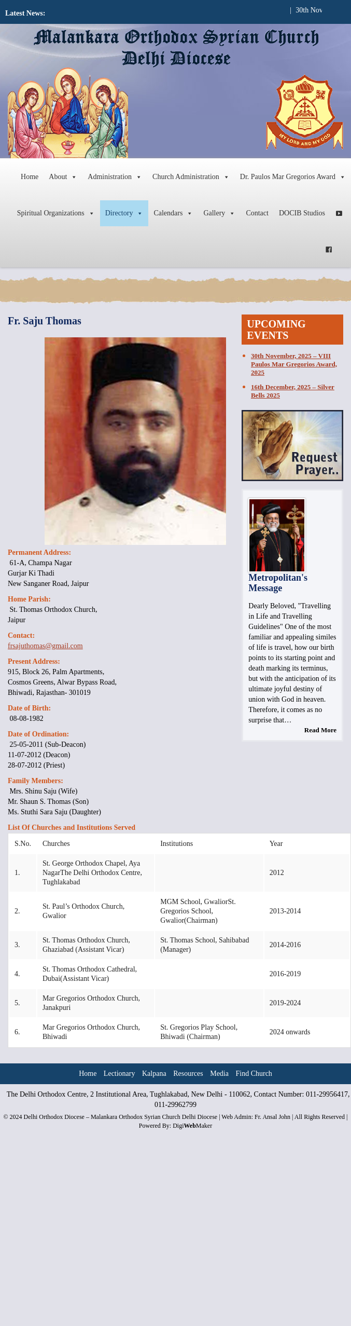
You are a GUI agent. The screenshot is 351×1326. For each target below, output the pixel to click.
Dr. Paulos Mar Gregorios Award (293, 177)
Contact (257, 213)
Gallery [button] (219, 213)
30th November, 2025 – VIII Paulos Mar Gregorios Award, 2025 (294, 364)
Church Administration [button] (191, 177)
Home (29, 177)
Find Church (253, 1073)
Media (219, 1073)
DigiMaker (192, 1125)
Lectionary (119, 1073)
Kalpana (154, 1073)
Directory (124, 213)
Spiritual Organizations (56, 213)
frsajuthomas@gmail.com (45, 646)
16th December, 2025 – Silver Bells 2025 (292, 391)
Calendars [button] (173, 213)
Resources (188, 1073)
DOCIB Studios (302, 213)
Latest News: (25, 13)
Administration (115, 177)
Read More (320, 730)
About (63, 177)
